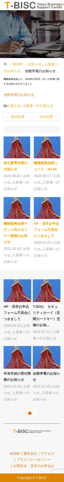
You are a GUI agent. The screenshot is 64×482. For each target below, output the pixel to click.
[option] (33, 340)
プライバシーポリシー (34, 460)
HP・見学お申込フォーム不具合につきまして (46, 230)
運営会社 (30, 453)
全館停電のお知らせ (19, 95)
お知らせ (33, 34)
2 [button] (35, 413)
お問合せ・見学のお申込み (33, 466)
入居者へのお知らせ (38, 105)
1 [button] (30, 413)
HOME (15, 453)
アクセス (47, 453)
